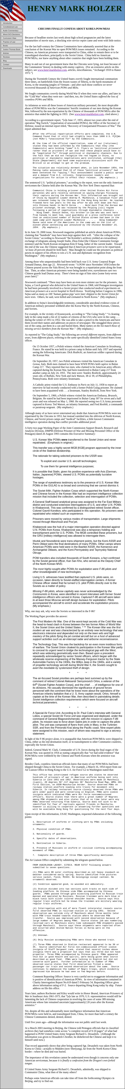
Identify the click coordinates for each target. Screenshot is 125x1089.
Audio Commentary (10, 31)
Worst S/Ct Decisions (11, 34)
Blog (5, 61)
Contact (6, 64)
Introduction (7, 23)
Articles (6, 53)
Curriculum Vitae (9, 38)
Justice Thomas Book (11, 49)
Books (5, 46)
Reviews (6, 57)
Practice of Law (9, 42)
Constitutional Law (10, 27)
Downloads (7, 68)
